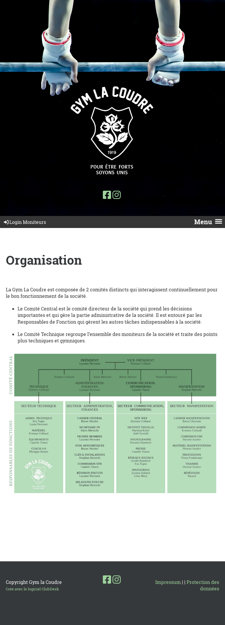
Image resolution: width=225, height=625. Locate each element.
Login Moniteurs (24, 222)
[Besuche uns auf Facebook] (107, 194)
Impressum (168, 582)
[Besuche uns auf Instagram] (116, 194)
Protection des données (203, 585)
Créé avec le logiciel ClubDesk (32, 589)
